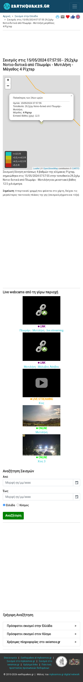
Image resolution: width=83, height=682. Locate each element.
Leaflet (36, 168)
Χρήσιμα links (30, 664)
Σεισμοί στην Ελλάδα (26, 16)
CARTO (75, 168)
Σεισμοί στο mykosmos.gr (21, 661)
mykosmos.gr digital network (64, 674)
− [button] (8, 86)
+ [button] (8, 80)
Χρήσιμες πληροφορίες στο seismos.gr (41, 642)
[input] (38, 482)
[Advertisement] (41, 43)
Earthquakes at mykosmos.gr (36, 657)
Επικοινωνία (10, 657)
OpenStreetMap (50, 168)
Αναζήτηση (13, 515)
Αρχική (6, 16)
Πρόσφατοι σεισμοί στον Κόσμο (41, 634)
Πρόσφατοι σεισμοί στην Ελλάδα (41, 626)
